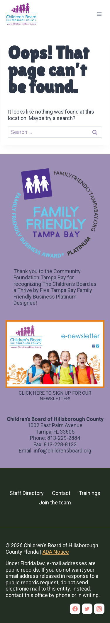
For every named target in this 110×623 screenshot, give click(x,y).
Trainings (89, 493)
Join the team (55, 502)
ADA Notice (56, 552)
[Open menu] (99, 14)
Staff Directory (27, 493)
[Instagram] (99, 609)
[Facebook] (75, 609)
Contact (61, 493)
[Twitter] (87, 609)
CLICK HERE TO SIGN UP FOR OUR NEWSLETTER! (55, 395)
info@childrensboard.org (62, 450)
